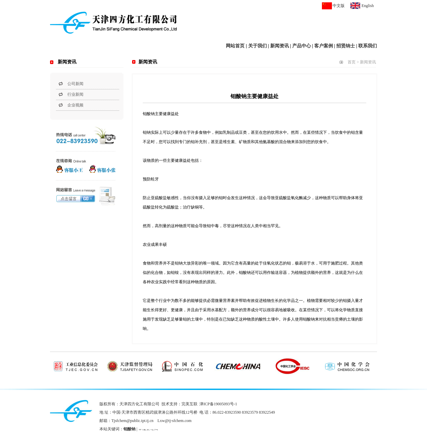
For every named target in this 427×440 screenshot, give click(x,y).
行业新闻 (75, 94)
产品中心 (301, 45)
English (368, 5)
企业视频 (75, 105)
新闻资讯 (279, 45)
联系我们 (367, 45)
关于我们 (257, 45)
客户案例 (323, 45)
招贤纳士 (345, 45)
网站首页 (235, 45)
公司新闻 (75, 83)
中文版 (339, 5)
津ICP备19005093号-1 (218, 404)
